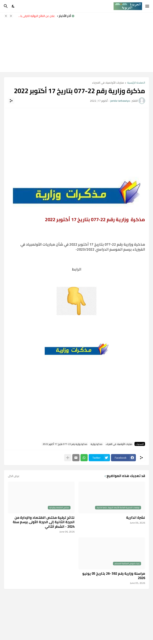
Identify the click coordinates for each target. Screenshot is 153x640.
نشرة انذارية (135, 517)
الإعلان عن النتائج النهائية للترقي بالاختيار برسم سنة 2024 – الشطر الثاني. (35, 16)
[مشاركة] (11, 101)
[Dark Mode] (13, 6)
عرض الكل (14, 476)
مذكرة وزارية (96, 444)
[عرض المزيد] (67, 457)
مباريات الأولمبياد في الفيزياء (108, 83)
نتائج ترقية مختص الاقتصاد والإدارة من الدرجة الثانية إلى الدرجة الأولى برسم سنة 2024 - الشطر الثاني (44, 522)
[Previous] (11, 16)
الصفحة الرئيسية (136, 83)
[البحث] (5, 6)
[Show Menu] (147, 6)
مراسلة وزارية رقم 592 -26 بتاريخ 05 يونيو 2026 (113, 575)
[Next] (6, 16)
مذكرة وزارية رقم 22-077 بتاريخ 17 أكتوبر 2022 (65, 444)
